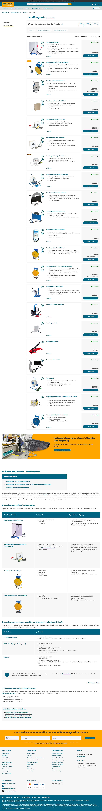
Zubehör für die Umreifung (8, 693)
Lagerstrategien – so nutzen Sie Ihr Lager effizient (17, 715)
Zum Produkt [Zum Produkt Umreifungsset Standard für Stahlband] (90, 223)
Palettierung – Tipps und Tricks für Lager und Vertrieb (18, 714)
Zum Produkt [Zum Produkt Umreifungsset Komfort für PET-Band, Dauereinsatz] (90, 279)
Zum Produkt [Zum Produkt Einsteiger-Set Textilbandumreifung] (90, 316)
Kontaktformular (81, 756)
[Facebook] (53, 784)
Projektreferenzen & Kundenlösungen (36, 758)
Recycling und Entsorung (58, 760)
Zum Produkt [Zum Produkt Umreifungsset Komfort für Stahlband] (90, 94)
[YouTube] (56, 784)
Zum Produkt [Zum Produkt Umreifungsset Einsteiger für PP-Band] (90, 131)
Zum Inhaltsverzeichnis (92, 683)
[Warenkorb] (98, 4)
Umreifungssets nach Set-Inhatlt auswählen (18, 481)
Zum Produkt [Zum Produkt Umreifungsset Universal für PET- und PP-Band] (90, 426)
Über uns (29, 755)
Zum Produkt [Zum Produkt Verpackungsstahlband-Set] (90, 371)
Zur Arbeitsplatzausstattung (62, 450)
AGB (3, 797)
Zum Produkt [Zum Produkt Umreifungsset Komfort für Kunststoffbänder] (90, 74)
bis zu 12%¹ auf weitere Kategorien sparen (65, 1)
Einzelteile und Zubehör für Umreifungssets (17, 487)
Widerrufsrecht (30, 764)
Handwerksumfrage (56, 771)
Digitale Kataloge (56, 766)
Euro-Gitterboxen (6, 760)
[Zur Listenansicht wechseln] (96, 36)
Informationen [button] (31, 750)
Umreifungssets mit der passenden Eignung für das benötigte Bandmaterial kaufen (28, 484)
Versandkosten (24, 800)
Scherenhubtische (6, 773)
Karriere (29, 766)
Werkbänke (4, 755)
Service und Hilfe (31, 753)
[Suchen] (70, 4)
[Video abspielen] (42, 46)
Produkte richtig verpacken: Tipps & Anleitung (16, 712)
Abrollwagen (17, 571)
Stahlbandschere (66, 674)
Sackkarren (4, 764)
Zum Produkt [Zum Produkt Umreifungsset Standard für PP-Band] (90, 149)
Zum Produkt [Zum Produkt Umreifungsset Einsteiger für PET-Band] (90, 112)
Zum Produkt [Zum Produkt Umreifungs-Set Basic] (90, 334)
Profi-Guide (54, 769)
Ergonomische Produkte (57, 758)
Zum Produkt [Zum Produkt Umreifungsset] (90, 390)
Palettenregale (5, 769)
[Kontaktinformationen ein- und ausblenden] (3, 807)
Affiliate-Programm (31, 769)
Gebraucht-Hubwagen (7, 766)
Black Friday (30, 771)
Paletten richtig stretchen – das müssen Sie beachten (18, 717)
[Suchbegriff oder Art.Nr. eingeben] (47, 4)
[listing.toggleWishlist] (42, 43)
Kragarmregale (5, 771)
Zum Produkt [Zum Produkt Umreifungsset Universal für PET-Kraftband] (90, 186)
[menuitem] (92, 4)
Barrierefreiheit (26, 797)
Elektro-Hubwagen (6, 758)
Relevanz (84, 37)
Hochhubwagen (5, 753)
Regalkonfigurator (56, 755)
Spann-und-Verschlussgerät (48, 548)
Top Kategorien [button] (6, 750)
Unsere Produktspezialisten (33, 760)
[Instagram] (62, 784)
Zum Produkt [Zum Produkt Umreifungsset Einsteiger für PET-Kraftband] (90, 167)
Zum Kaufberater (50, 18)
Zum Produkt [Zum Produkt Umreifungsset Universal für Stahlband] (90, 204)
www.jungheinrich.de (30, 801)
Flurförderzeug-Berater (57, 753)
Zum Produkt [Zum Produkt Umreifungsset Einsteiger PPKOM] (90, 298)
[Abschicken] (90, 738)
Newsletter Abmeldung (57, 764)
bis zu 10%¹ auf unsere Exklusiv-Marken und (44, 1)
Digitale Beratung (57, 750)
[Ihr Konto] (92, 4)
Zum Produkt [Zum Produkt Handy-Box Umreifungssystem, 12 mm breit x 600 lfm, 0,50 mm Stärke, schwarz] (90, 408)
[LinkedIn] (59, 784)
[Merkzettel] (95, 4)
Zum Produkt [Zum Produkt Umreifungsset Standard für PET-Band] (90, 259)
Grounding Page (36, 797)
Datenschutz (17, 797)
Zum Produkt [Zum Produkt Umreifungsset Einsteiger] (90, 55)
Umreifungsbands (44, 495)
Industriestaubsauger (7, 762)
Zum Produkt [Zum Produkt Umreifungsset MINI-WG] (90, 353)
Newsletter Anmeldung (57, 762)
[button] (62, 24)
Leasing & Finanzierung (32, 762)
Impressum (9, 797)
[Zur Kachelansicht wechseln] (99, 36)
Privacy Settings (46, 797)
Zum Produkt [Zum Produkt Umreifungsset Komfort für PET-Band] (90, 241)
